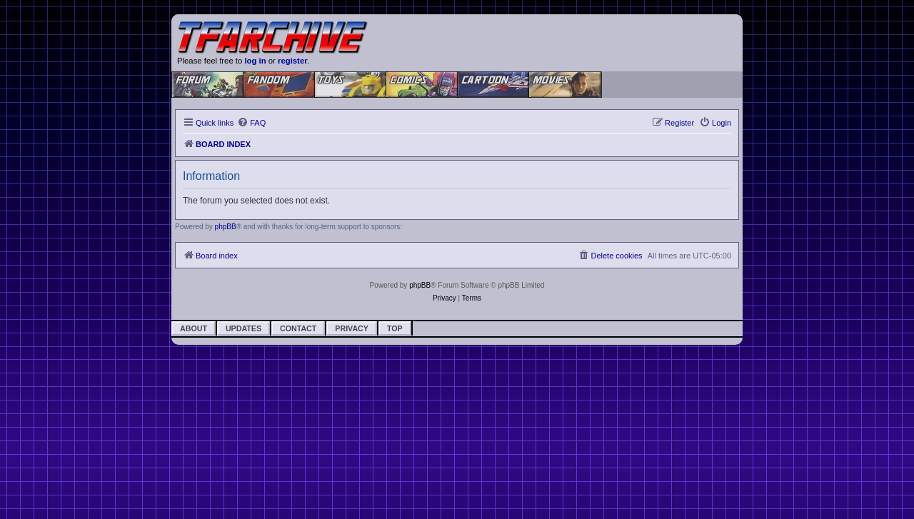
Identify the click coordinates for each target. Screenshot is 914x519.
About (193, 328)
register (293, 60)
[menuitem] (251, 122)
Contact (298, 328)
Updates (243, 328)
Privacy (351, 328)
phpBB (225, 227)
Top (395, 328)
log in (255, 60)
